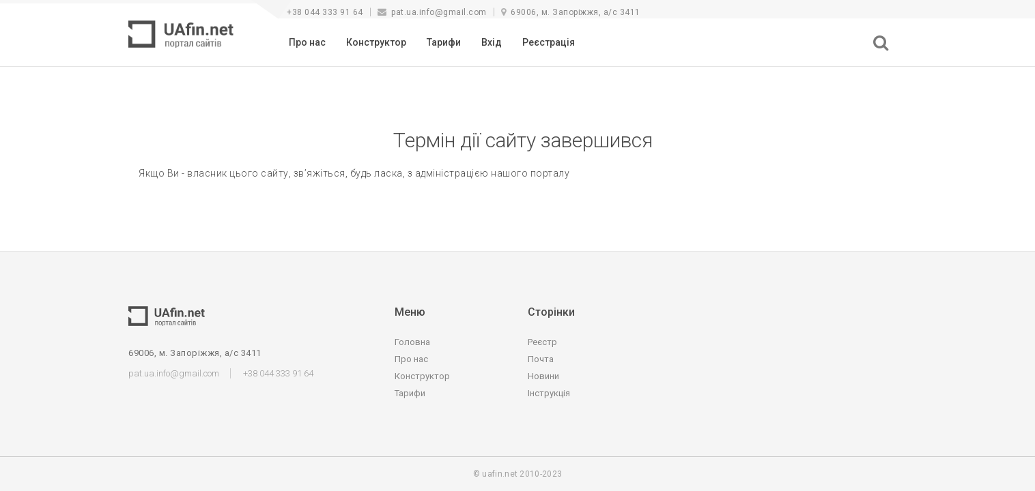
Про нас (307, 42)
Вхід (491, 42)
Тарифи (444, 42)
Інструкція (549, 393)
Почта (541, 359)
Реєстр (542, 342)
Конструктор (376, 42)
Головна (412, 342)
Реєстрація (548, 42)
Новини (543, 376)
